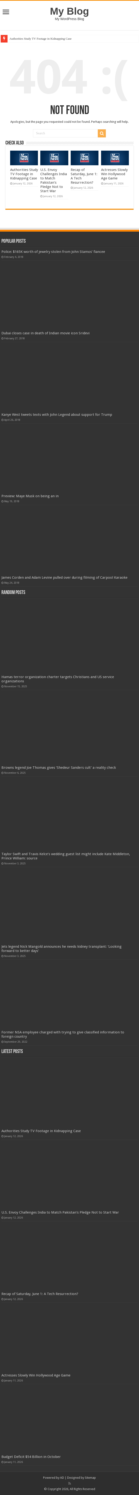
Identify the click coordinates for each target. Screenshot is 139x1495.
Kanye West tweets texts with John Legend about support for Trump (56, 414)
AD (62, 1477)
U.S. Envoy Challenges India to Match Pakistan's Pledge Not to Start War (53, 180)
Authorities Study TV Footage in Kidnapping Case (40, 38)
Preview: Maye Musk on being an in (30, 496)
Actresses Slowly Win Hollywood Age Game (114, 174)
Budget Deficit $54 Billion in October (31, 1457)
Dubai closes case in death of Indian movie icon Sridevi (45, 333)
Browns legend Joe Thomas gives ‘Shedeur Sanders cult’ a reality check (58, 767)
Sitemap (90, 1477)
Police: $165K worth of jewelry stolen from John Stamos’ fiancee (53, 252)
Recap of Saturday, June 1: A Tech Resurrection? (39, 1294)
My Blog (69, 11)
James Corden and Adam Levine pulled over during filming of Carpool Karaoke (64, 577)
